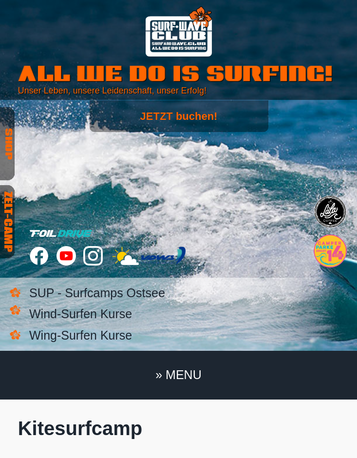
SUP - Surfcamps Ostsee (97, 293)
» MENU (178, 375)
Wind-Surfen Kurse (80, 314)
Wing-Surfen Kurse (80, 335)
